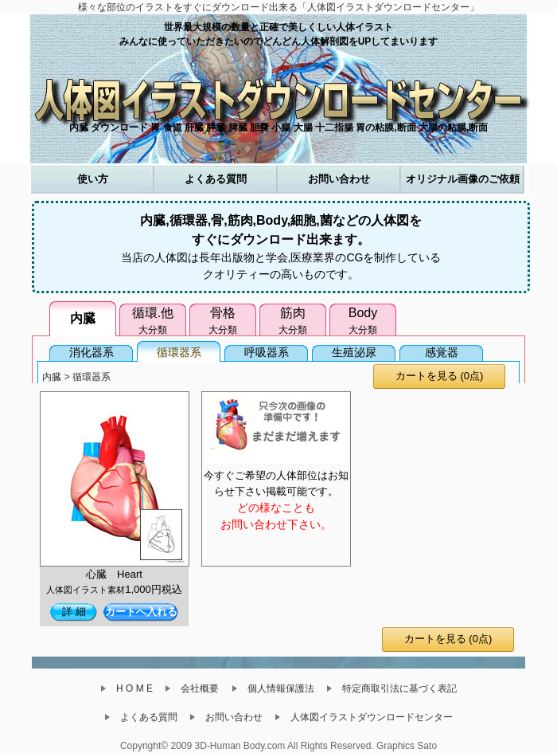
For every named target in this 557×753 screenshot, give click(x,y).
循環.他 (153, 321)
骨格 (223, 321)
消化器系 (91, 352)
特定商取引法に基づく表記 (396, 688)
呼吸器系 (266, 352)
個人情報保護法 (278, 688)
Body (363, 321)
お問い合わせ (339, 179)
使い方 (92, 179)
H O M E (131, 688)
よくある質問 (216, 179)
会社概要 (196, 688)
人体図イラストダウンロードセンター (368, 717)
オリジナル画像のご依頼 (463, 179)
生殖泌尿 (354, 352)
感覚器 (441, 352)
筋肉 (293, 321)
